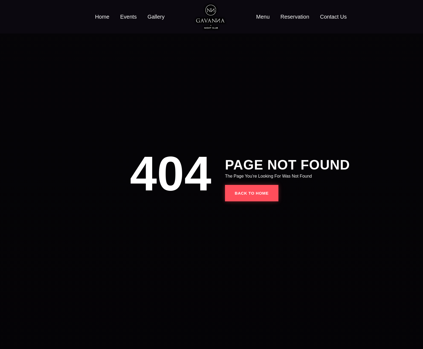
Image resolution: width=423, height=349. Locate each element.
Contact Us (333, 17)
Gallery (156, 17)
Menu (263, 17)
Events (128, 17)
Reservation (295, 17)
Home (102, 17)
